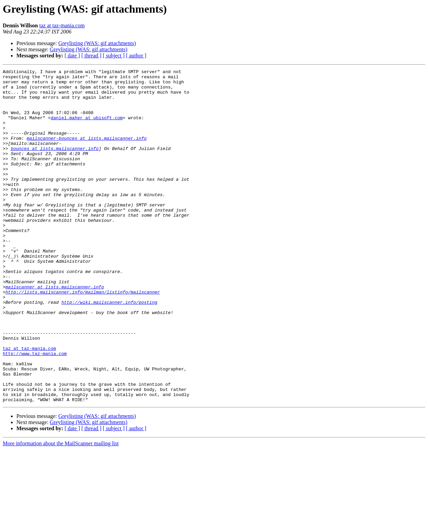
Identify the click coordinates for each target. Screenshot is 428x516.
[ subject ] (114, 55)
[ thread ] (91, 55)
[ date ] (72, 55)
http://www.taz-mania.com (35, 411)
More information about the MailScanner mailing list (61, 510)
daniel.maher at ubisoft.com (87, 128)
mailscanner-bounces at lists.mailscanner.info (87, 152)
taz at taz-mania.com (62, 25)
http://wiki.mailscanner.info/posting (109, 349)
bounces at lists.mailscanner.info (54, 165)
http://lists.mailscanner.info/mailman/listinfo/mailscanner (82, 337)
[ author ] (136, 55)
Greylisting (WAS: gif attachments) (97, 43)
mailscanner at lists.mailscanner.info (54, 331)
